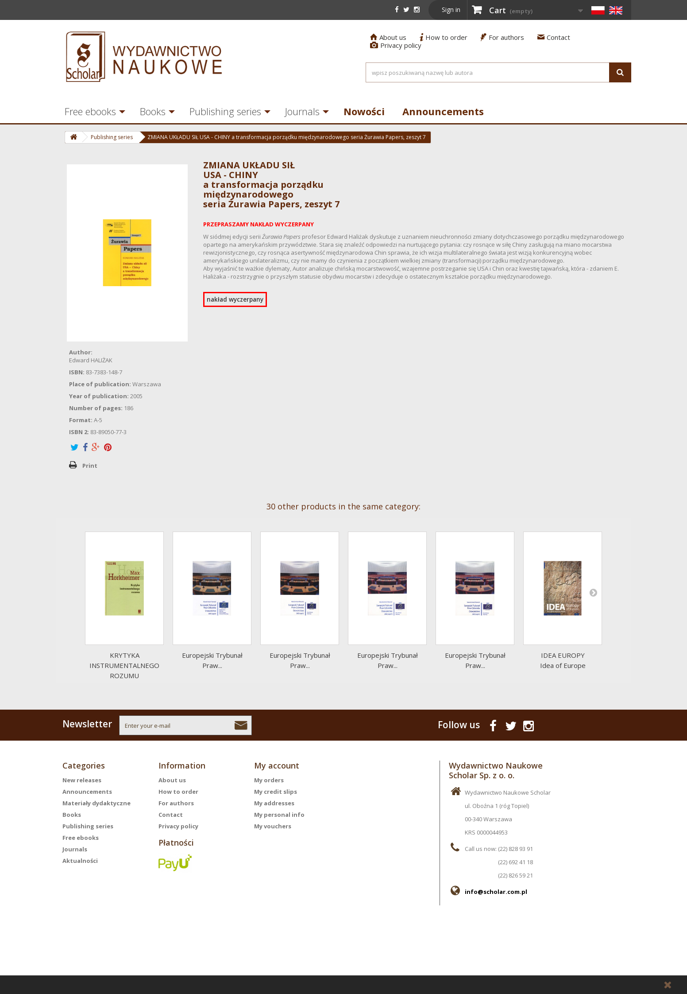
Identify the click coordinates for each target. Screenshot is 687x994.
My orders (269, 780)
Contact (553, 37)
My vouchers (272, 826)
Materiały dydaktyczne (96, 803)
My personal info (279, 815)
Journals (302, 111)
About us (388, 37)
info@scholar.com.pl (496, 892)
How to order (443, 37)
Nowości (364, 111)
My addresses (274, 803)
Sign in (451, 9)
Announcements (443, 111)
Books (153, 111)
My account (276, 765)
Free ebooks (90, 111)
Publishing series (225, 111)
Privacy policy (395, 45)
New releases (81, 780)
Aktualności (80, 861)
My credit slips (275, 792)
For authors (502, 37)
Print (89, 466)
